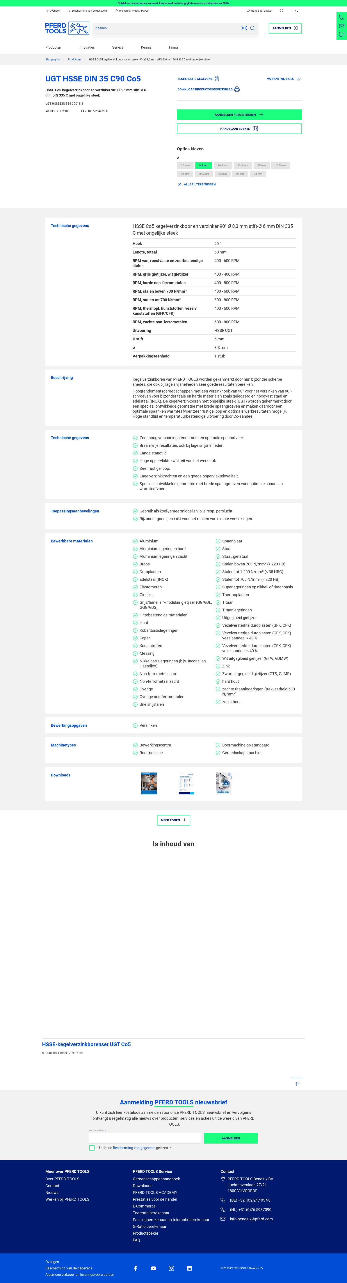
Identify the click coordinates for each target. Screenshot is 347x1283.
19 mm (185, 174)
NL (294, 10)
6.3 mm (185, 165)
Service (117, 47)
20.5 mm (204, 174)
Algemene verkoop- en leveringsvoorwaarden (79, 1274)
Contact (52, 1185)
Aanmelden (231, 1138)
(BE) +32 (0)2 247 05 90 (245, 1200)
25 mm (240, 174)
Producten (53, 47)
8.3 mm (203, 165)
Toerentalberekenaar (151, 1213)
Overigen (53, 10)
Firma (173, 47)
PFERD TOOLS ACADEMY (155, 1192)
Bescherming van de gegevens (87, 10)
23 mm (223, 174)
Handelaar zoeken (259, 10)
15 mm (262, 165)
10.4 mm (223, 165)
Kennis (146, 47)
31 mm (258, 174)
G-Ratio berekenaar (149, 1226)
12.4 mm (243, 165)
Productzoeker (145, 1233)
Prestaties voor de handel (155, 1199)
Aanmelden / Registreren (239, 114)
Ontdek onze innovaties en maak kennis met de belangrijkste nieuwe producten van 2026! (174, 3)
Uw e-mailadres (96, 1130)
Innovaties (87, 47)
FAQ (136, 1240)
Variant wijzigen (284, 78)
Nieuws (52, 1192)
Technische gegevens (198, 78)
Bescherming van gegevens (134, 1148)
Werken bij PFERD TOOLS (132, 10)
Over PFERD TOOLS (62, 1179)
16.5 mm (280, 165)
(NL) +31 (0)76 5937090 (246, 1209)
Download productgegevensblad (209, 89)
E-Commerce (144, 1206)
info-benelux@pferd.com (247, 1218)
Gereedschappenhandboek (156, 1179)
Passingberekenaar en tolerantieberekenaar (171, 1219)
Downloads (142, 1185)
